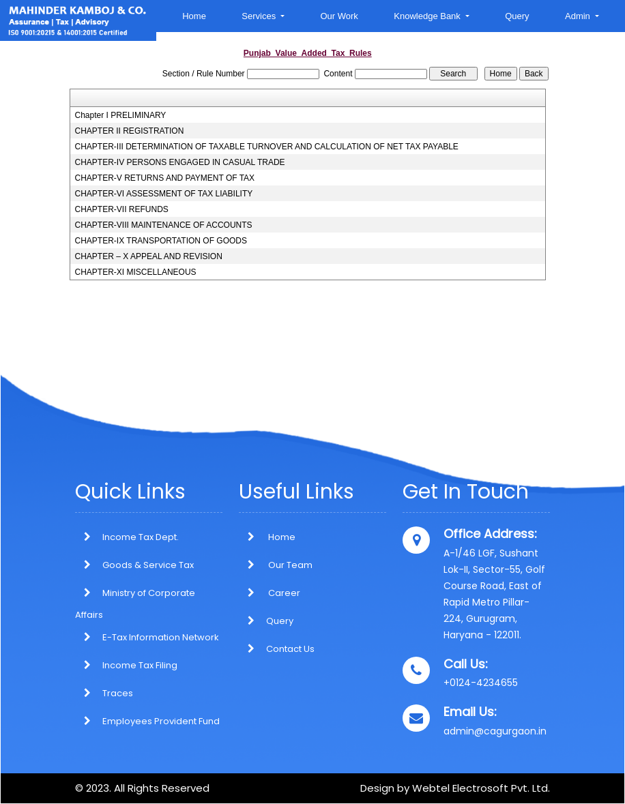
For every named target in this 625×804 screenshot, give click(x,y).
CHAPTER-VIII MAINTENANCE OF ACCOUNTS (163, 225)
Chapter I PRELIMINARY (120, 115)
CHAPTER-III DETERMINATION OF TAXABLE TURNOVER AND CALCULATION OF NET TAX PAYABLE (267, 146)
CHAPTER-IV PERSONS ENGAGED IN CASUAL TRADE (180, 162)
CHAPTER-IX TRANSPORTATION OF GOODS (161, 240)
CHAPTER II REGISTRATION (129, 131)
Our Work (339, 16)
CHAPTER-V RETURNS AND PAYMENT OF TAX (165, 178)
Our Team (275, 565)
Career (269, 592)
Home (194, 16)
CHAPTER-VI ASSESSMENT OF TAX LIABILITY (164, 193)
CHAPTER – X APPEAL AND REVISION (148, 256)
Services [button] (260, 16)
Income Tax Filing (139, 665)
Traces (117, 693)
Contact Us (277, 648)
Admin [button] (578, 16)
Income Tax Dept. (140, 537)
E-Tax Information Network (160, 637)
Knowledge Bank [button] (428, 16)
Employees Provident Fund (161, 721)
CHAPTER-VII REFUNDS (122, 209)
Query (517, 16)
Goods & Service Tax (148, 565)
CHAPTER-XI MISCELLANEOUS (136, 272)
